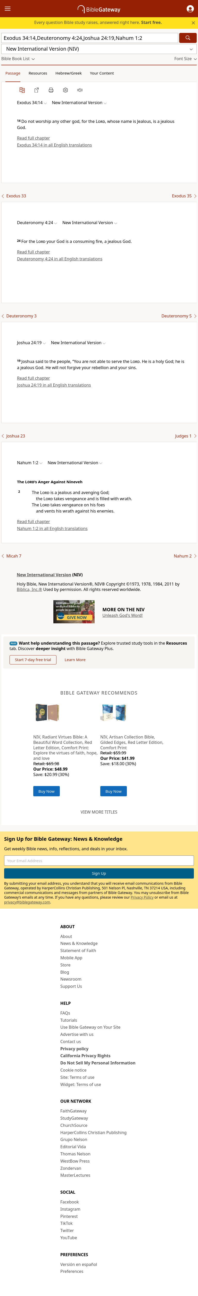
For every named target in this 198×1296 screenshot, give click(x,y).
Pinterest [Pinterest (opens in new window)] (69, 1216)
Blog (64, 972)
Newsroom (70, 979)
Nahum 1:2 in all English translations (52, 528)
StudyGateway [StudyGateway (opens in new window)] (74, 1118)
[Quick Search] (89, 38)
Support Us (71, 986)
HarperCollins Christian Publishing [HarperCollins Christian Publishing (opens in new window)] (93, 1132)
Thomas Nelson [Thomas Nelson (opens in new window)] (75, 1154)
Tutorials (68, 1020)
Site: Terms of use (77, 1077)
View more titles (99, 812)
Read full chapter (33, 138)
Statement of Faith (78, 950)
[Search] (188, 38)
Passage (12, 73)
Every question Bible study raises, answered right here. (98, 22)
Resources (38, 73)
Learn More (75, 659)
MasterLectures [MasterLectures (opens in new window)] (75, 1175)
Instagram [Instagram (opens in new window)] (70, 1209)
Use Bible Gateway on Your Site (90, 1027)
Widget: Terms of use (80, 1084)
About (66, 936)
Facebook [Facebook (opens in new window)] (69, 1202)
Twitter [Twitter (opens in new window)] (67, 1230)
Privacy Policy (142, 897)
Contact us (70, 1041)
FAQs (65, 1013)
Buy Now (46, 791)
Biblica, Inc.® (29, 589)
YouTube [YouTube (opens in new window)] (68, 1237)
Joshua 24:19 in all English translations (54, 385)
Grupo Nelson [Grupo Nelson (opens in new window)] (73, 1139)
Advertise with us (77, 1034)
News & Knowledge (79, 943)
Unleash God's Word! (122, 615)
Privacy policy (74, 1049)
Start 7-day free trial (33, 659)
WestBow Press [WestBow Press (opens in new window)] (75, 1161)
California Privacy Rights (85, 1055)
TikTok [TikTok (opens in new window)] (66, 1223)
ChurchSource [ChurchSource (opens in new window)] (73, 1125)
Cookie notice (73, 1070)
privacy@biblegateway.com (27, 902)
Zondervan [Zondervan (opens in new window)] (70, 1168)
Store (65, 965)
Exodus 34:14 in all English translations (54, 145)
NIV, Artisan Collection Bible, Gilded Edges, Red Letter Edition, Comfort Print (131, 742)
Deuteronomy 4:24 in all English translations (59, 259)
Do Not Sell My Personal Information (97, 1063)
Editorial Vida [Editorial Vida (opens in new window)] (73, 1146)
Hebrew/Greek (68, 73)
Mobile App (71, 958)
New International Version (44, 575)
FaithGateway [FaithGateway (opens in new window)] (73, 1111)
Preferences (71, 1271)
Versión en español (78, 1264)
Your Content (102, 73)
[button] (190, 8)
